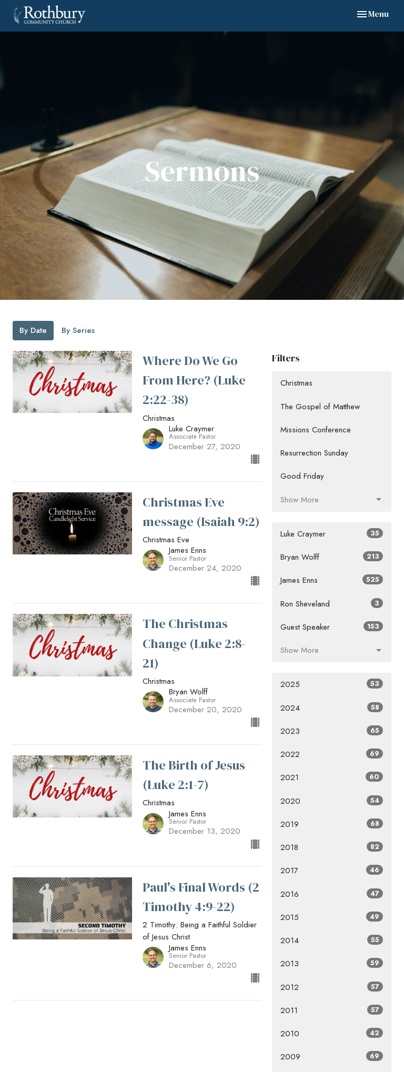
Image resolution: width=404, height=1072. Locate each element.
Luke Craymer (331, 534)
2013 (331, 963)
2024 (331, 708)
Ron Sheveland (331, 604)
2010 (331, 1033)
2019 (331, 824)
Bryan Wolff (331, 557)
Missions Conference (315, 430)
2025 (331, 684)
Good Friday (302, 476)
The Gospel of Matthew (320, 406)
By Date (33, 330)
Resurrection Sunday (314, 453)
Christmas (296, 383)
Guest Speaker (331, 627)
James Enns (331, 580)
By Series (78, 330)
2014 (331, 940)
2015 (331, 917)
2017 (331, 870)
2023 (331, 731)
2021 (331, 777)
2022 (331, 754)
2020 (331, 801)
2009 (331, 1057)
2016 (331, 894)
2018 (331, 847)
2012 (331, 987)
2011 (331, 1010)
